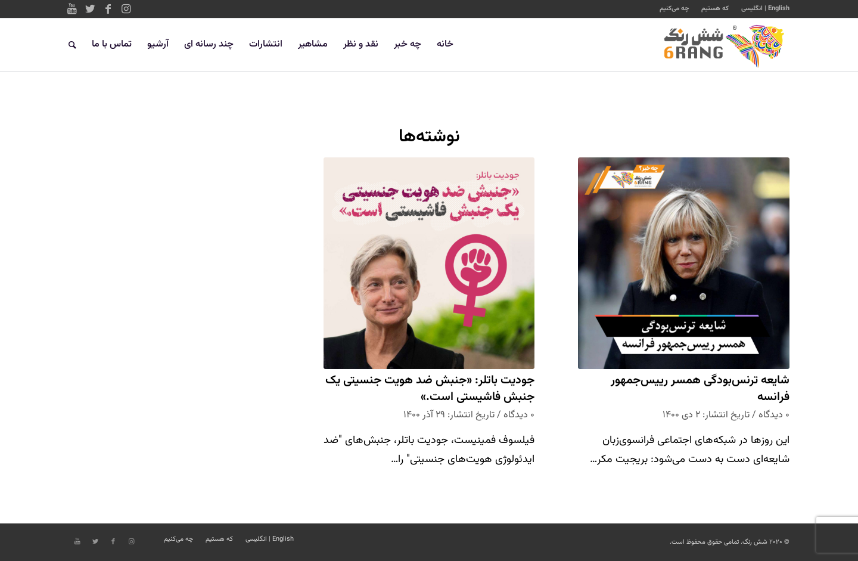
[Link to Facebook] (108, 9)
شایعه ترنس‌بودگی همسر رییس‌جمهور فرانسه (700, 389)
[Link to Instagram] (126, 9)
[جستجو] (72, 44)
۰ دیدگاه (773, 415)
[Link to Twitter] (90, 9)
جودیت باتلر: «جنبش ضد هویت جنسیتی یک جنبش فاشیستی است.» (429, 389)
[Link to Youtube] (72, 9)
